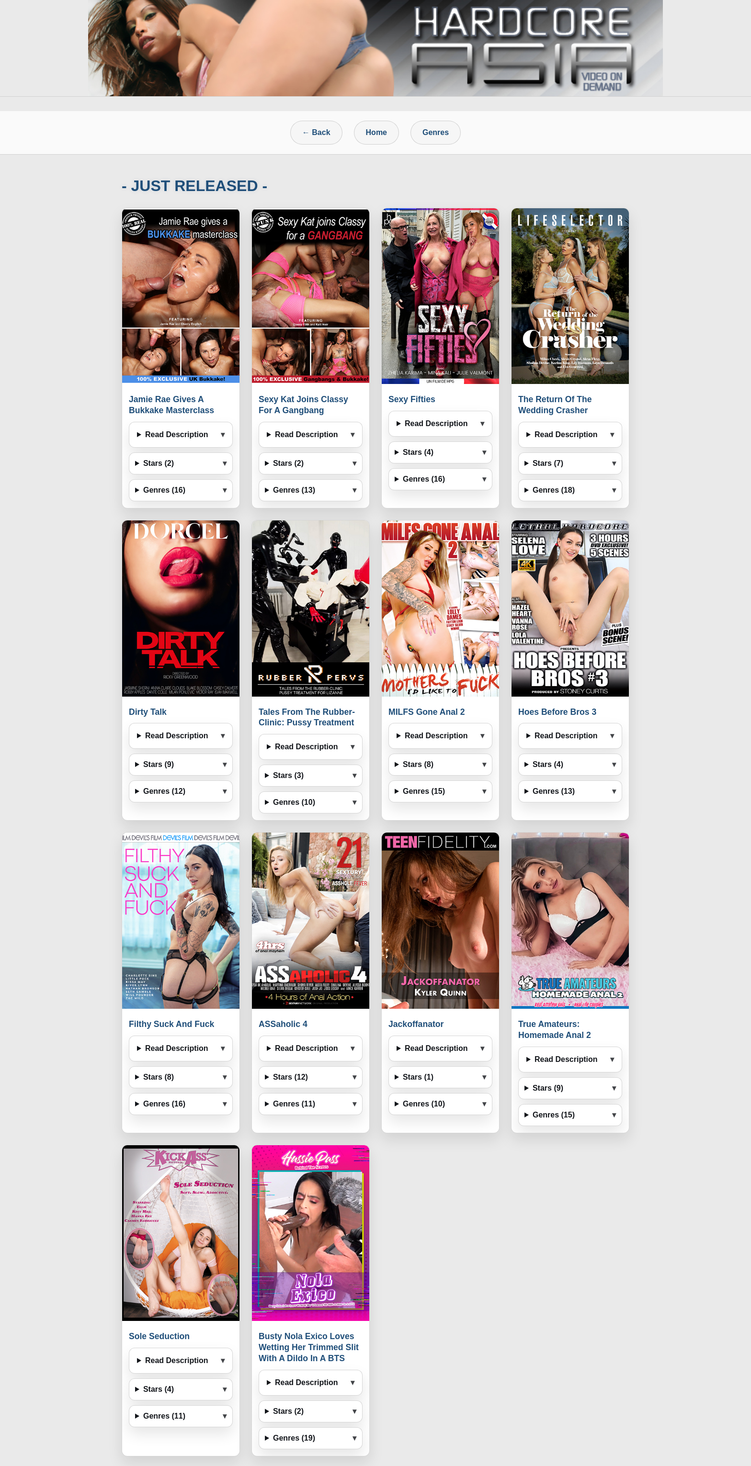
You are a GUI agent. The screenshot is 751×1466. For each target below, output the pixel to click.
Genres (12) (164, 791)
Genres (435, 132)
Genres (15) (424, 791)
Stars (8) (418, 764)
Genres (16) (164, 490)
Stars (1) (418, 1077)
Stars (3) (288, 775)
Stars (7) (548, 463)
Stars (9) (158, 764)
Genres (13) (294, 490)
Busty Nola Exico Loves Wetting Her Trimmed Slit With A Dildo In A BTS (309, 1347)
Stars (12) (290, 1077)
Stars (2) (158, 463)
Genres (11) (294, 1104)
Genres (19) (294, 1438)
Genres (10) (294, 802)
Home (376, 132)
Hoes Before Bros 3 (557, 712)
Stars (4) (418, 452)
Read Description (176, 434)
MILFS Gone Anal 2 (426, 712)
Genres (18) (554, 490)
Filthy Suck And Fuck (171, 1024)
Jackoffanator (416, 1024)
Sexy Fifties (411, 399)
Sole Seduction (159, 1336)
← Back (316, 132)
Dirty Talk (148, 712)
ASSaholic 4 (283, 1024)
